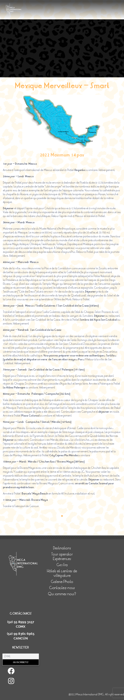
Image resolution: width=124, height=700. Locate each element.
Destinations (62, 548)
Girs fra (62, 564)
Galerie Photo (62, 581)
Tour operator (62, 554)
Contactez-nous (62, 587)
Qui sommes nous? (62, 594)
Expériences (62, 558)
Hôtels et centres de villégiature (62, 573)
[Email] (20, 656)
